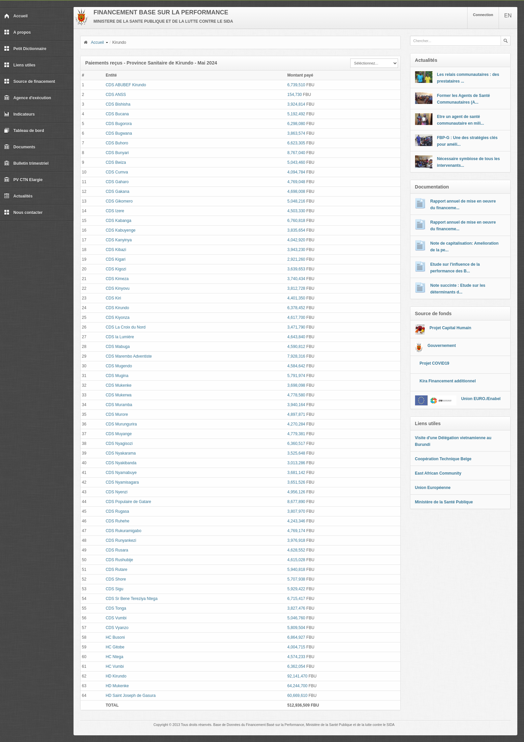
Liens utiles (19, 65)
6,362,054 (296, 666)
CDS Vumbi (116, 618)
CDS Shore (116, 579)
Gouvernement (441, 345)
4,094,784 (296, 172)
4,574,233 (296, 656)
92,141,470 (297, 676)
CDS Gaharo (117, 181)
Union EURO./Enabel (481, 398)
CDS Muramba (119, 404)
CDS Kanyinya (119, 240)
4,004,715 (296, 647)
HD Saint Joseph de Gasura (130, 695)
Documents (19, 147)
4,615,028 (296, 560)
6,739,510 (296, 85)
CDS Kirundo (117, 307)
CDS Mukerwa (118, 395)
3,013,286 (296, 463)
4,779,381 (296, 433)
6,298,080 (296, 123)
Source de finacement (29, 81)
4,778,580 (296, 395)
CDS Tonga (116, 608)
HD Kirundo (116, 676)
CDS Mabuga (118, 346)
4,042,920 (296, 240)
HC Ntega (114, 656)
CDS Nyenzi (116, 492)
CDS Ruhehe (117, 521)
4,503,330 (296, 211)
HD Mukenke (117, 686)
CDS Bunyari (117, 152)
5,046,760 (296, 618)
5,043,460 (296, 162)
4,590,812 (296, 346)
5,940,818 (296, 569)
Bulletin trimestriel (26, 163)
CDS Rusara (117, 550)
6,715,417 (296, 598)
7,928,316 (296, 356)
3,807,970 (296, 511)
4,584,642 (296, 366)
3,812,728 (296, 288)
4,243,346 (296, 521)
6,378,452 (296, 307)
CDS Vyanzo (117, 627)
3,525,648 (296, 453)
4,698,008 (296, 191)
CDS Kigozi (116, 269)
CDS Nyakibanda (121, 463)
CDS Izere (115, 211)
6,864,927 (296, 637)
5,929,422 (296, 589)
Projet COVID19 (434, 363)
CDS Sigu (114, 589)
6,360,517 (296, 443)
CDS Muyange (119, 433)
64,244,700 (297, 686)
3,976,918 (296, 540)
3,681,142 (296, 472)
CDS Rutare (116, 569)
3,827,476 (296, 608)
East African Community (438, 473)
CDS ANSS (116, 94)
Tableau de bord (24, 130)
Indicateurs (19, 114)
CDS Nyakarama (121, 453)
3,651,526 (296, 482)
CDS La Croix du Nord (125, 327)
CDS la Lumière (120, 337)
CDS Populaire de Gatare (128, 501)
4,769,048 (296, 181)
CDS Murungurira (121, 424)
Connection (483, 15)
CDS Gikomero (119, 201)
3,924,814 (296, 104)
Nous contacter (23, 212)
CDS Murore (117, 414)
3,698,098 (296, 385)
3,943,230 (296, 249)
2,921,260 (296, 259)
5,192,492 (296, 114)
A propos (17, 32)
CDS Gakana (117, 191)
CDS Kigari (115, 259)
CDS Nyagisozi (119, 443)
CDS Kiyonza (117, 317)
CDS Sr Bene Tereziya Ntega (131, 598)
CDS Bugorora (119, 123)
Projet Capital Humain (450, 328)
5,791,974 (296, 375)
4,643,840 (296, 337)
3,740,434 (296, 278)
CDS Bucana (117, 114)
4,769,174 (296, 530)
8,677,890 (296, 501)
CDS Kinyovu (117, 288)
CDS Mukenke (118, 385)
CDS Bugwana (119, 133)
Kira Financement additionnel (448, 381)
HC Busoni (115, 637)
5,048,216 (296, 201)
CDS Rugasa (117, 511)
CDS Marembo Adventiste (129, 356)
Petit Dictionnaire (25, 48)
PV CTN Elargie (23, 179)
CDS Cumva (117, 172)
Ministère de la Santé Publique (444, 502)
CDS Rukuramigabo (123, 530)
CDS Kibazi (116, 249)
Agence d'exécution (27, 98)
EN (508, 15)
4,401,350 (296, 298)
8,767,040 (296, 152)
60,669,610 (297, 695)
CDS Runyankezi (121, 540)
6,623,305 (296, 143)
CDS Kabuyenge (120, 230)
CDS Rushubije (119, 560)
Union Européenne (433, 487)
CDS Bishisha (118, 104)
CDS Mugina (117, 375)
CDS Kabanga (118, 220)
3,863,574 (296, 133)
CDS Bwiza (116, 162)
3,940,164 (296, 404)
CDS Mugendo (119, 366)
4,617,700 (296, 317)
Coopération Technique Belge (443, 459)
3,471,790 (296, 327)
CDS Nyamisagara (122, 482)
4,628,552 (296, 550)
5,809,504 (296, 627)
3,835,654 (296, 230)
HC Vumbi (115, 666)
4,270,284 (296, 424)
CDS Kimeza (117, 278)
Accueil (16, 16)
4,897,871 (296, 414)
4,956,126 (296, 492)
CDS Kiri (113, 298)
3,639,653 (296, 269)
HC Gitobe (115, 647)
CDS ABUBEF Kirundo (126, 85)
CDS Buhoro (117, 143)
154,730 (294, 94)
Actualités (18, 196)
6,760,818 (296, 220)
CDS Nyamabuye (121, 472)
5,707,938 (296, 579)
